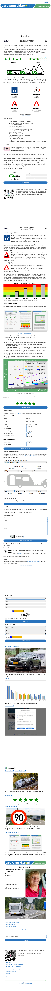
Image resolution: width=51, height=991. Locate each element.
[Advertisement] (25, 22)
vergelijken (21, 553)
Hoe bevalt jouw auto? (12, 646)
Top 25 (7, 678)
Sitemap (8, 977)
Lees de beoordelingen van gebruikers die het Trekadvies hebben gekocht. (22, 804)
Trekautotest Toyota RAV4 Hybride (15, 771)
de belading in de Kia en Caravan (29, 455)
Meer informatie (10, 304)
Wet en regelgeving (10, 924)
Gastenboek (8, 795)
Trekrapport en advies (11, 971)
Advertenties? (9, 706)
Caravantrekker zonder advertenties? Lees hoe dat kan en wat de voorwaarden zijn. (25, 723)
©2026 (20, 983)
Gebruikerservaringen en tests (13, 969)
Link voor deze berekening (25, 565)
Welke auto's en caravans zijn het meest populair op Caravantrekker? (21, 703)
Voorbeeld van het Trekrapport (25, 322)
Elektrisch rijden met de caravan (13, 966)
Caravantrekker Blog (11, 968)
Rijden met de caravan (11, 926)
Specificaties (7, 410)
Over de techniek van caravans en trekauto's (16, 929)
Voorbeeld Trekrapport (12, 832)
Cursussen (8, 973)
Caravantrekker (28, 983)
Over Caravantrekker (25, 867)
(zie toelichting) (18, 413)
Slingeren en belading (11, 928)
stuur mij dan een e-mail (33, 561)
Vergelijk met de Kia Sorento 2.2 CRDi (15, 618)
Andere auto (8, 595)
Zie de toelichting (25, 115)
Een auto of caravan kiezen (12, 922)
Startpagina (8, 962)
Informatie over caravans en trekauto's (15, 964)
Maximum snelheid (11, 806)
